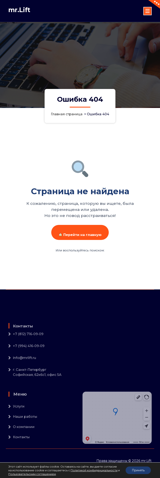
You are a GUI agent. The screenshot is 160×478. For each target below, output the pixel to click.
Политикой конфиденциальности (94, 470)
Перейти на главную (80, 235)
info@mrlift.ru (24, 373)
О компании (24, 440)
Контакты (21, 450)
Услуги (19, 419)
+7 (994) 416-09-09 (28, 361)
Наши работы (25, 430)
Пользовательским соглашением (32, 474)
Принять (138, 470)
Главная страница (66, 114)
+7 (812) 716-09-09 (28, 349)
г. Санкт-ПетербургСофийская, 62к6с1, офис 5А (37, 387)
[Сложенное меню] (147, 11)
